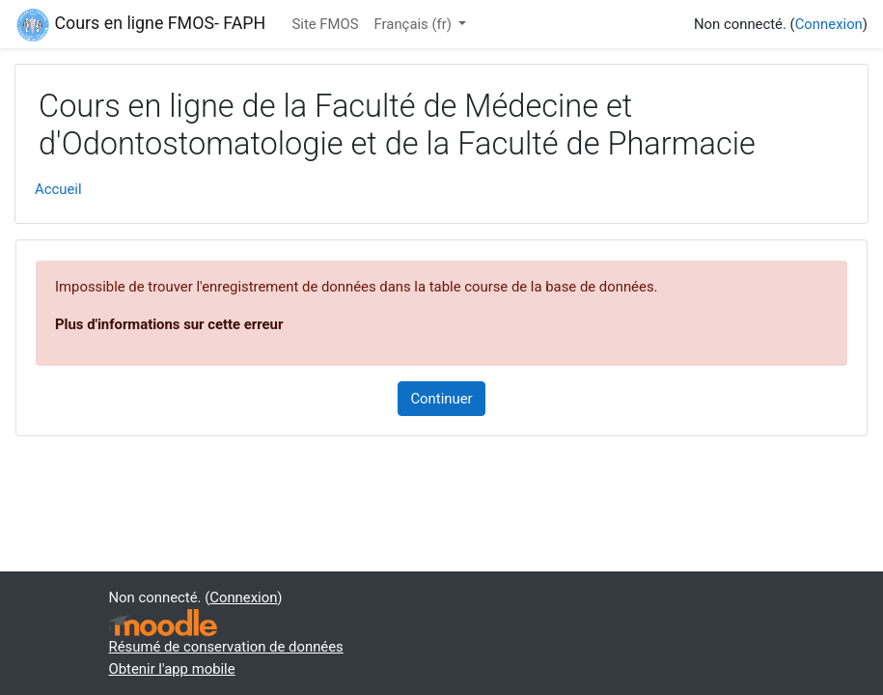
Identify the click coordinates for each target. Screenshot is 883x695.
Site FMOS (324, 24)
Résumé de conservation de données (226, 646)
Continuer (441, 398)
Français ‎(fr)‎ (414, 24)
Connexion (829, 24)
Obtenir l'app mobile (172, 669)
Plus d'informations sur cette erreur (169, 324)
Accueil (58, 189)
